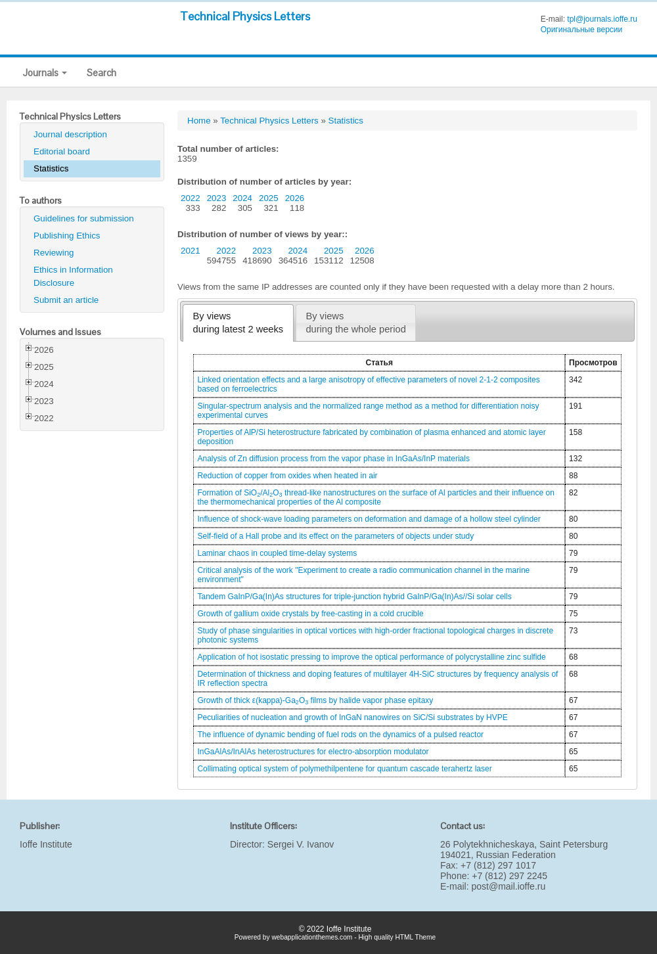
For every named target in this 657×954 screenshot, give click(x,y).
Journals (45, 72)
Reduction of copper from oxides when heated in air (287, 475)
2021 (190, 251)
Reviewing (54, 253)
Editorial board (62, 151)
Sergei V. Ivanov (300, 844)
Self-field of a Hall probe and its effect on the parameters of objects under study (335, 536)
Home (199, 120)
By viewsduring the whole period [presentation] (355, 322)
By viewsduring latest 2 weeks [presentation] (238, 322)
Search (101, 72)
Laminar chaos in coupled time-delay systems (277, 553)
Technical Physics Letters (245, 16)
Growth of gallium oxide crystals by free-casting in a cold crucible (310, 613)
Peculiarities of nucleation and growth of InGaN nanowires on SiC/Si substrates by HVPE (352, 717)
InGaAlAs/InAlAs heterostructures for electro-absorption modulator (312, 751)
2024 (242, 198)
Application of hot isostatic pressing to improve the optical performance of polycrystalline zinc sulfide (371, 657)
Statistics (51, 168)
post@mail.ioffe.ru (508, 886)
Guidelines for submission (84, 218)
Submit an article (66, 300)
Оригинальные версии (582, 29)
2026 (295, 198)
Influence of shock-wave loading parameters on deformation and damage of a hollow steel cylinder (368, 519)
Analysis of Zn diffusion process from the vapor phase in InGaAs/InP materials (333, 458)
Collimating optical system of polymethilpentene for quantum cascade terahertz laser (344, 768)
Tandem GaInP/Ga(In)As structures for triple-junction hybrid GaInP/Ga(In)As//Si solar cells (354, 596)
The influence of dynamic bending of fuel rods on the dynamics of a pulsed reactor (340, 734)
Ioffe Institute (46, 844)
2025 (269, 198)
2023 (217, 198)
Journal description (70, 134)
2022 (190, 198)
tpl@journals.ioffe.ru (602, 19)
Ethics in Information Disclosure (73, 276)
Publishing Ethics (67, 235)
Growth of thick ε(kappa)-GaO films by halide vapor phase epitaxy (315, 700)
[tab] (238, 323)
